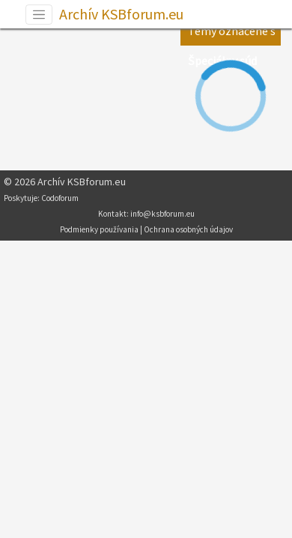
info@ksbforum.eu (162, 213)
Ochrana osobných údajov (188, 229)
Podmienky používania (99, 229)
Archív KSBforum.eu (121, 13)
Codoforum (60, 198)
